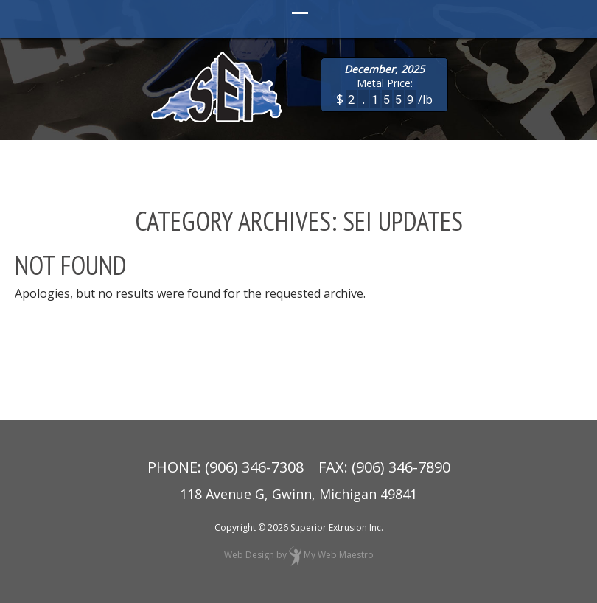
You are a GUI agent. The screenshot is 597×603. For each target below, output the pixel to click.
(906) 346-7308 (254, 467)
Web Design (249, 554)
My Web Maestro (339, 554)
